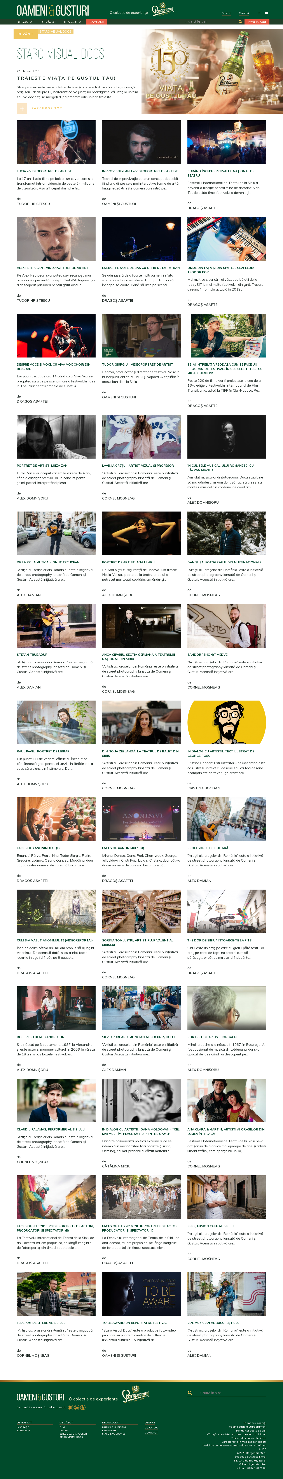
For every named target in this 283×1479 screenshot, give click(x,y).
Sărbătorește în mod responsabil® (244, 1441)
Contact (151, 1432)
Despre (226, 13)
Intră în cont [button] (257, 22)
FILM (62, 1427)
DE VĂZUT (48, 22)
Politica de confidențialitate (248, 1438)
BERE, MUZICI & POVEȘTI (73, 1433)
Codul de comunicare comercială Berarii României (234, 1445)
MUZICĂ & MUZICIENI (114, 1427)
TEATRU (63, 1430)
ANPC (262, 1449)
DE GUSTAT (25, 22)
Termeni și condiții (254, 1423)
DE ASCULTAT (73, 22)
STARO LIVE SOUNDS (113, 1433)
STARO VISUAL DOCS (55, 31)
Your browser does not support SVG (163, 9)
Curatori (244, 13)
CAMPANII (97, 22)
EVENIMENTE (109, 1430)
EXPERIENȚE (23, 1430)
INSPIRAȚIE (23, 1427)
